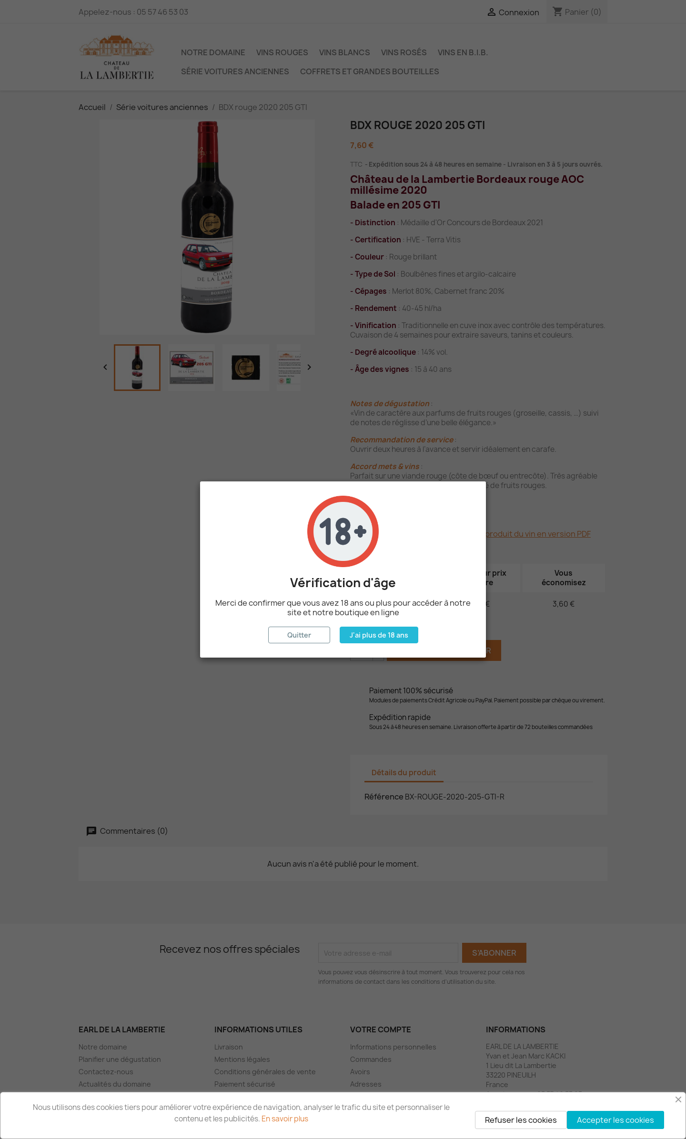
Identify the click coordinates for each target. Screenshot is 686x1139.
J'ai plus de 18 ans (379, 634)
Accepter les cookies (615, 1120)
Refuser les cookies (521, 1120)
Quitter (299, 634)
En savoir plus (285, 1119)
